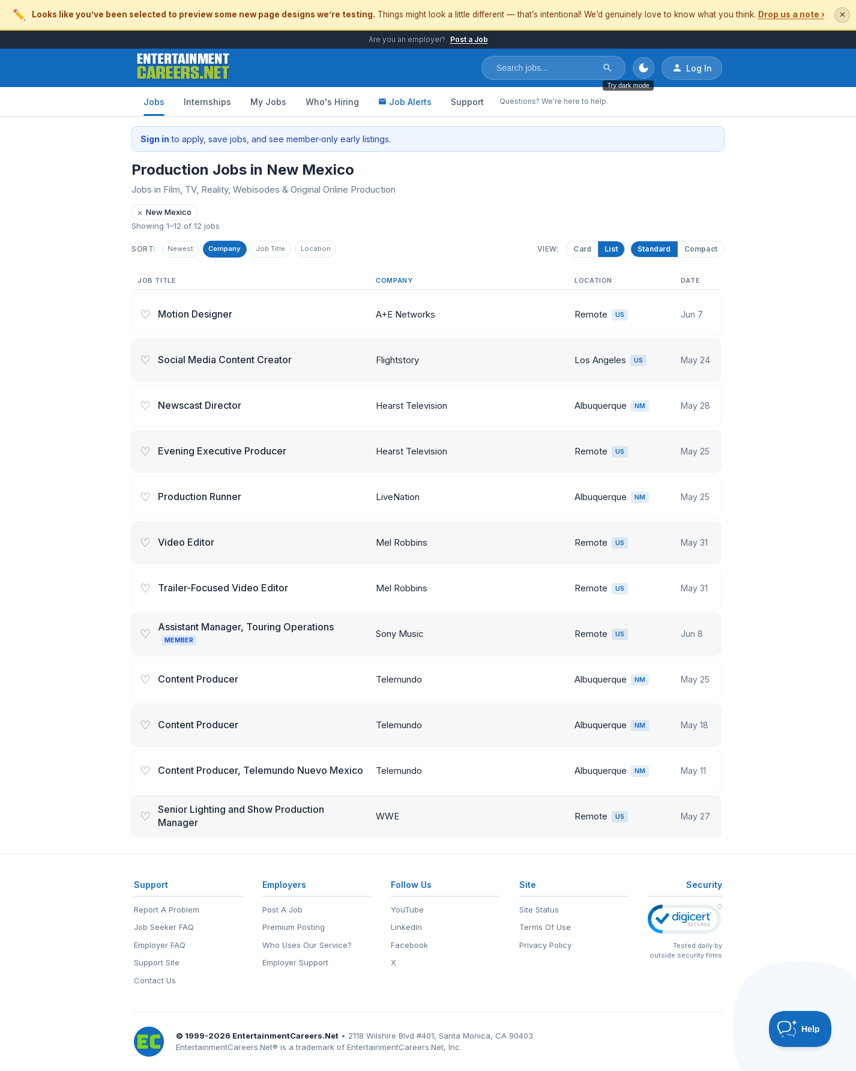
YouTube (407, 909)
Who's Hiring (332, 102)
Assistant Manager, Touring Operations (246, 635)
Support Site (156, 962)
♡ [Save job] (145, 316)
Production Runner (199, 498)
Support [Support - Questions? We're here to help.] (467, 102)
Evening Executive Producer (222, 453)
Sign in (154, 139)
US (619, 316)
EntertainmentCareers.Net (285, 1035)
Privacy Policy (545, 945)
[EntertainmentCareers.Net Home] (183, 68)
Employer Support (295, 962)
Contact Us (155, 980)
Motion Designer (195, 316)
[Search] (607, 68)
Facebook (409, 945)
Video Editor (186, 544)
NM (639, 407)
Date (690, 282)
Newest (184, 250)
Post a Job (469, 39)
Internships (207, 102)
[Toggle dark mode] (643, 68)
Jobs (153, 102)
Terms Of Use (545, 927)
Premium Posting (293, 927)
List (609, 249)
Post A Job (282, 909)
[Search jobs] (546, 68)
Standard (654, 249)
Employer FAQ (159, 945)
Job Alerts (405, 102)
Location (341, 250)
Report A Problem (166, 909)
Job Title (290, 250)
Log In (692, 67)
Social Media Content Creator (225, 361)
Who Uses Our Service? (307, 945)
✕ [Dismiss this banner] (842, 14)
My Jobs (268, 102)
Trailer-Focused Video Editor (223, 590)
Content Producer (198, 681)
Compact (700, 249)
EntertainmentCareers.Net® (227, 1047)
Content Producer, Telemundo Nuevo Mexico (260, 772)
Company (236, 250)
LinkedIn (406, 927)
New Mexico (164, 212)
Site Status (539, 909)
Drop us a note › (791, 14)
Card (581, 249)
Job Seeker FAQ (164, 927)
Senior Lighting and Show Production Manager (241, 817)
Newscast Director (199, 407)
